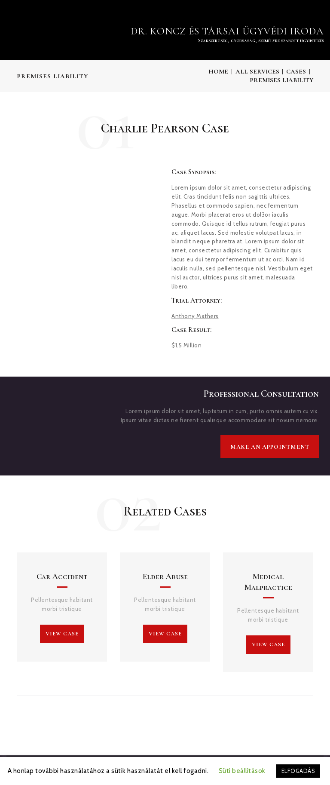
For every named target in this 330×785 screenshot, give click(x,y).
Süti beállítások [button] (242, 771)
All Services (257, 71)
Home (218, 71)
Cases (296, 71)
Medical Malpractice (268, 582)
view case (62, 633)
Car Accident (62, 576)
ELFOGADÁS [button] (298, 770)
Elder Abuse (165, 576)
